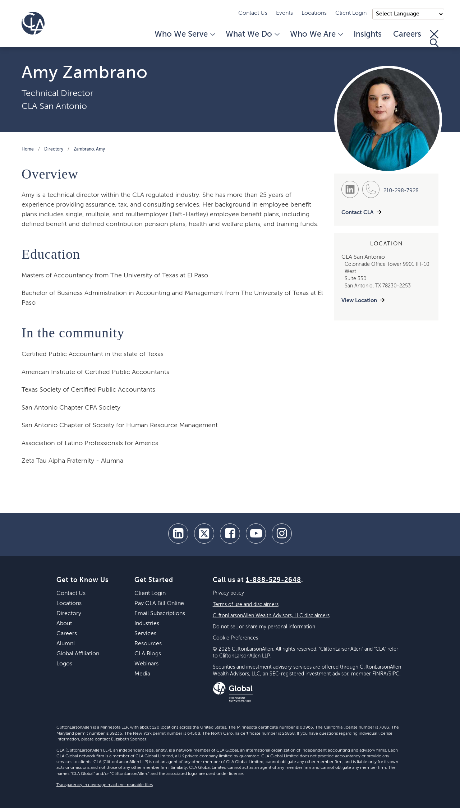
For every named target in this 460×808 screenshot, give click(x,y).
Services (145, 634)
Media (142, 674)
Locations (314, 13)
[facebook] (230, 533)
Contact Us (252, 13)
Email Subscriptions (159, 614)
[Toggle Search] (434, 38)
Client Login (351, 13)
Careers (407, 34)
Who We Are (316, 34)
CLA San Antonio (54, 106)
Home (28, 149)
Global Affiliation (77, 654)
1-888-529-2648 (273, 580)
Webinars (146, 664)
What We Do (252, 34)
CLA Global (227, 750)
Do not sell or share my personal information (264, 626)
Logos (64, 664)
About (64, 624)
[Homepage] (33, 23)
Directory (53, 149)
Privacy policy (228, 593)
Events (284, 13)
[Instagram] (282, 533)
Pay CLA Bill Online (159, 603)
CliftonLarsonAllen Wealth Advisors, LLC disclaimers (271, 615)
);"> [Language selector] (408, 14)
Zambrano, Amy (89, 149)
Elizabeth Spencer (128, 739)
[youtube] (256, 533)
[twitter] (204, 533)
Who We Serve (184, 34)
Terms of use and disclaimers (246, 604)
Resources (148, 644)
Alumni (65, 644)
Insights (368, 34)
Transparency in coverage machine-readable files (104, 785)
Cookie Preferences (235, 638)
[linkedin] (178, 533)
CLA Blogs (147, 654)
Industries (146, 624)
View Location (359, 300)
